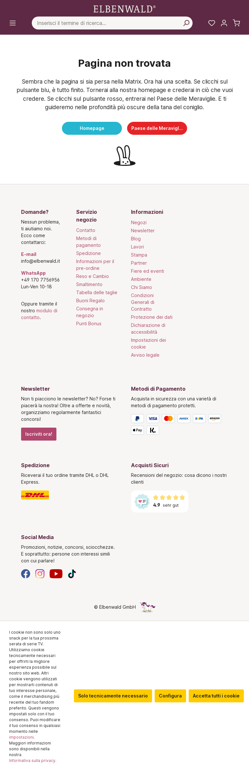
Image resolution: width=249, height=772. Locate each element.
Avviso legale (145, 355)
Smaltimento (89, 284)
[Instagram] (39, 573)
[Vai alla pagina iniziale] (124, 8)
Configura (170, 695)
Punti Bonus (88, 323)
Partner (139, 263)
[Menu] (12, 23)
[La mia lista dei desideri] (212, 23)
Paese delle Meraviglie (157, 128)
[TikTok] (72, 573)
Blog (136, 238)
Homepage (92, 128)
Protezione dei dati (151, 317)
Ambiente (141, 279)
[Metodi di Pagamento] (179, 425)
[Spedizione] (69, 495)
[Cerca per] (186, 23)
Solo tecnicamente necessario (113, 695)
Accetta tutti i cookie (216, 695)
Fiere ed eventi (147, 271)
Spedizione (88, 253)
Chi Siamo (141, 287)
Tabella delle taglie (96, 292)
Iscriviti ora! (38, 434)
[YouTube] (56, 573)
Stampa (139, 255)
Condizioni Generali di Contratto (142, 302)
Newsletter (143, 230)
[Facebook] (25, 573)
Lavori (137, 246)
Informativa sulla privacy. (32, 760)
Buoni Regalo (90, 300)
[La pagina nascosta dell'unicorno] (147, 607)
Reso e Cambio (92, 276)
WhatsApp (33, 273)
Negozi (139, 222)
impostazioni (21, 737)
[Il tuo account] (224, 23)
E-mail (28, 254)
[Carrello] (236, 23)
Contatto (85, 230)
